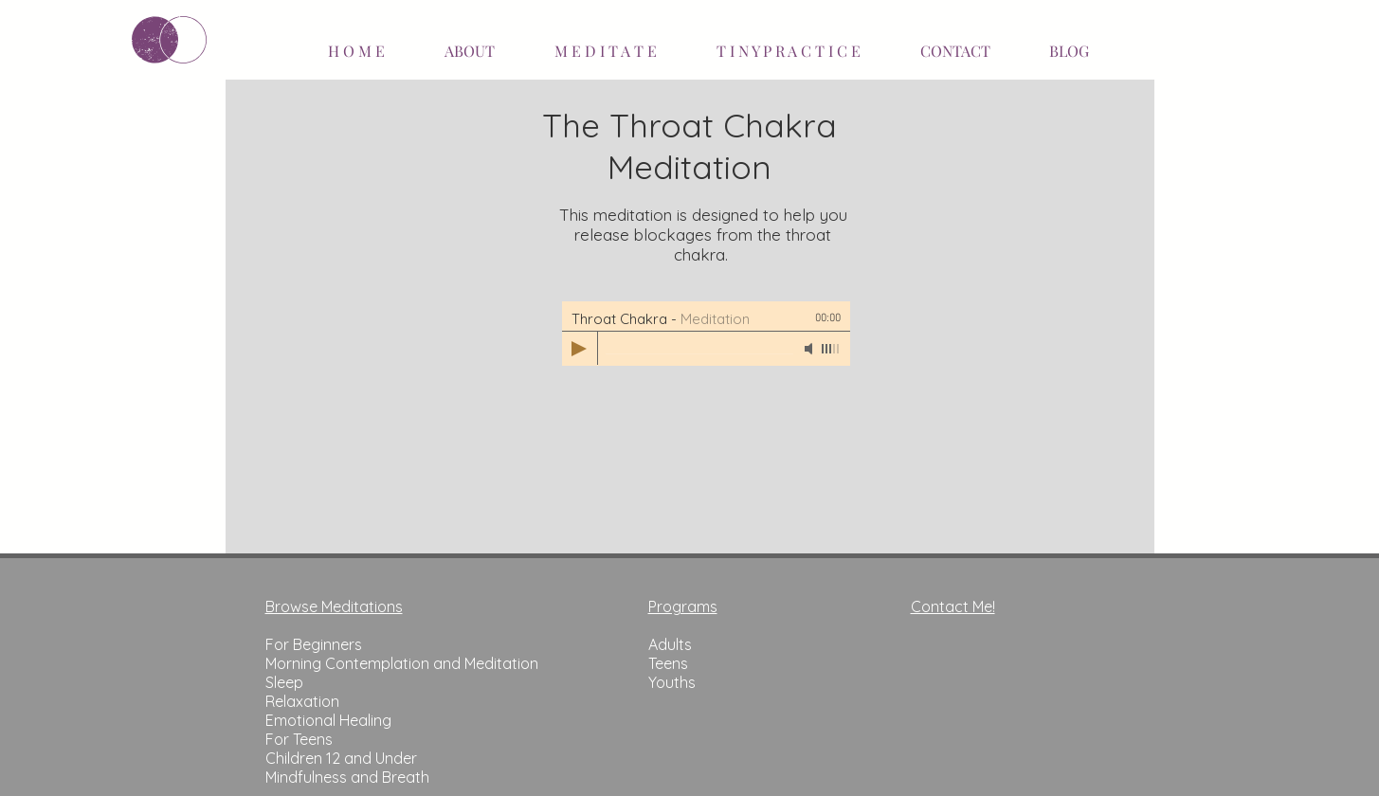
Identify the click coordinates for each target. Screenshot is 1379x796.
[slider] (831, 348)
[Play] (579, 348)
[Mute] (810, 348)
